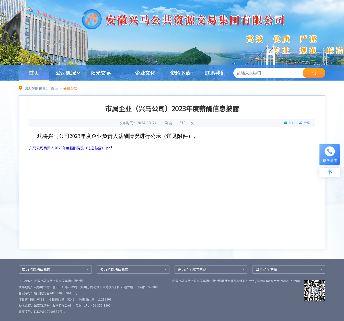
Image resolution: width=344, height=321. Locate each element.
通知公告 (70, 88)
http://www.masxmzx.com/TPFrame (275, 281)
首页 (34, 72)
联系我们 (215, 72)
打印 (292, 122)
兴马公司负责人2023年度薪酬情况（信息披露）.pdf (70, 147)
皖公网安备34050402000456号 (55, 293)
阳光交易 (100, 72)
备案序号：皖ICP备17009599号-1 (42, 311)
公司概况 (65, 72)
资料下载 (180, 72)
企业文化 (145, 72)
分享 (307, 122)
